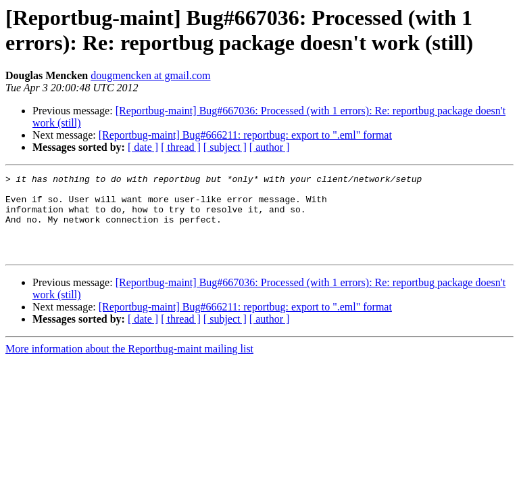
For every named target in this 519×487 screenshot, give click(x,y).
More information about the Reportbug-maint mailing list (129, 365)
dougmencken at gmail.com (150, 75)
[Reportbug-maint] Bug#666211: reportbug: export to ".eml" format (245, 135)
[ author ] (269, 147)
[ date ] (143, 147)
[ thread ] (181, 147)
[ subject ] (225, 147)
